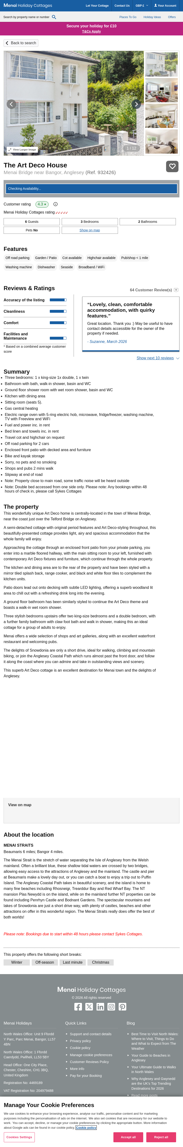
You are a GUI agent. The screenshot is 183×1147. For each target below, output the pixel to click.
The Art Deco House (35, 165)
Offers (172, 17)
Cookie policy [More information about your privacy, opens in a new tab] (86, 1127)
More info (77, 1069)
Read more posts (145, 1095)
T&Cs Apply (91, 31)
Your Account (165, 5)
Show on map (90, 230)
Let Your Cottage (97, 5)
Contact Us (122, 5)
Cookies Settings (19, 1137)
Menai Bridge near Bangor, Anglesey (60, 172)
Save (172, 166)
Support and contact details (91, 1034)
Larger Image (22, 149)
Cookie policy (80, 1048)
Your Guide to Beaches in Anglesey (151, 1058)
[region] (91, 1122)
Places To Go (127, 17)
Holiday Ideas (152, 17)
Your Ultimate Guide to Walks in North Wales (154, 1069)
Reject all (161, 1137)
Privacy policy (80, 1041)
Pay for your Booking (86, 1076)
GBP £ (142, 5)
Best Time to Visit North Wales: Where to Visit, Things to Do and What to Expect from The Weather (155, 1041)
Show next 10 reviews (155, 358)
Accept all (128, 1137)
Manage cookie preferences (91, 1055)
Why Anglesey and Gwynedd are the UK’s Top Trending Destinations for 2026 (153, 1083)
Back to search (23, 43)
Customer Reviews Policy (89, 1062)
